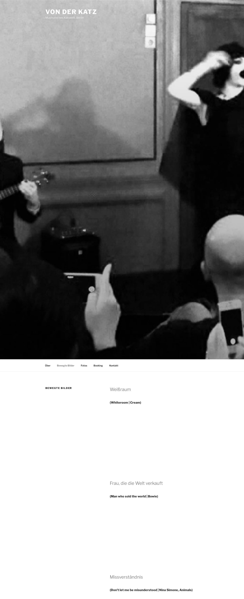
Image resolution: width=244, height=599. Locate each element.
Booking (98, 365)
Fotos (84, 365)
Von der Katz (71, 12)
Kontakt (113, 365)
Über (47, 365)
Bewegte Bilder (65, 365)
